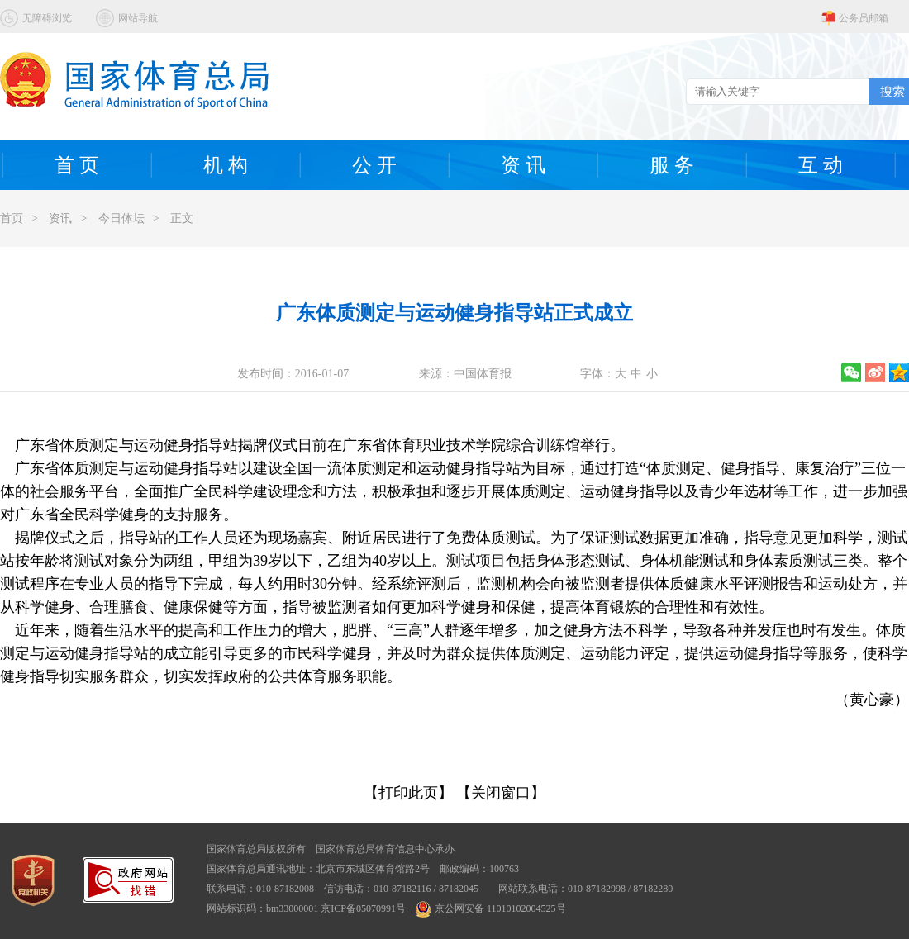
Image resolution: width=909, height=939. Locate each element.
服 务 (672, 165)
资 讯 (523, 165)
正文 (181, 218)
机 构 (225, 165)
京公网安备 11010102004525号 (491, 908)
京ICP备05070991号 (363, 908)
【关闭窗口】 (500, 793)
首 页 (77, 165)
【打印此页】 (408, 793)
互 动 (820, 165)
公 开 (374, 165)
